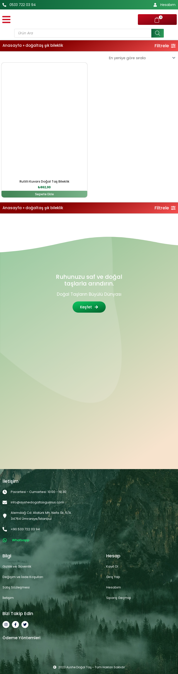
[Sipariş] (142, 58)
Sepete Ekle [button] (44, 194)
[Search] (157, 33)
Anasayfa (12, 45)
